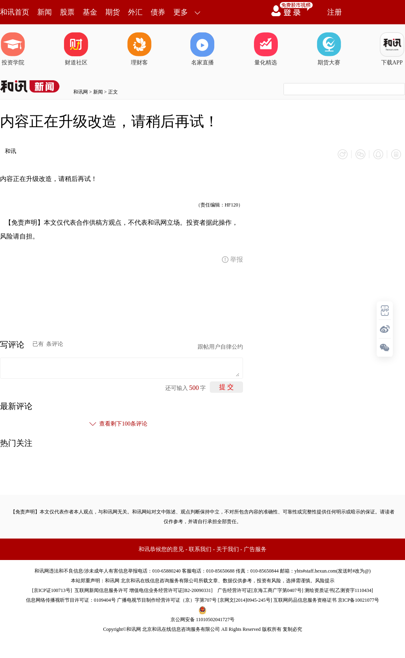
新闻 (44, 12)
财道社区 (76, 49)
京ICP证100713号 (52, 590)
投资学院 (13, 49)
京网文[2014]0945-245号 (245, 600)
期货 (112, 12)
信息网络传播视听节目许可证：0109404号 (71, 600)
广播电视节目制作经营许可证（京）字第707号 (167, 600)
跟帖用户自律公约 (220, 347)
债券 (158, 12)
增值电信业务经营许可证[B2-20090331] (171, 590)
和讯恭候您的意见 (161, 549)
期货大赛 (329, 49)
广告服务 (255, 549)
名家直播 (202, 49)
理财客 (139, 49)
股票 (67, 12)
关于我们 (227, 549)
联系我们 (200, 549)
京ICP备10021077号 (358, 600)
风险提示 (325, 580)
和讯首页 (14, 12)
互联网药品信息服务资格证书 (305, 600)
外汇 (135, 12)
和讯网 (80, 92)
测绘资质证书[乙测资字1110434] (339, 590)
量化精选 (266, 49)
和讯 (10, 151)
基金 (90, 12)
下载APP (392, 49)
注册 (334, 12)
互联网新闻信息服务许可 (101, 590)
